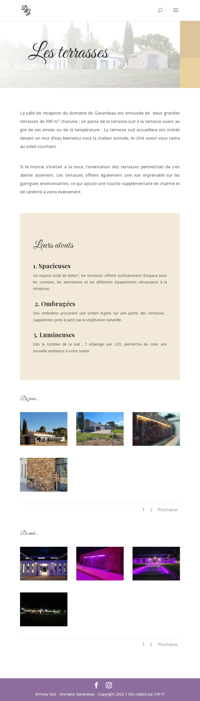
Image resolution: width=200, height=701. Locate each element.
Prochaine (167, 510)
